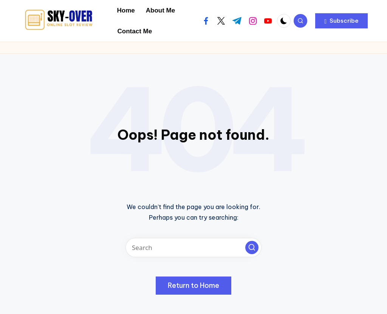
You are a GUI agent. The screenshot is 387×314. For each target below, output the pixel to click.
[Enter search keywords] (193, 247)
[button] (341, 21)
